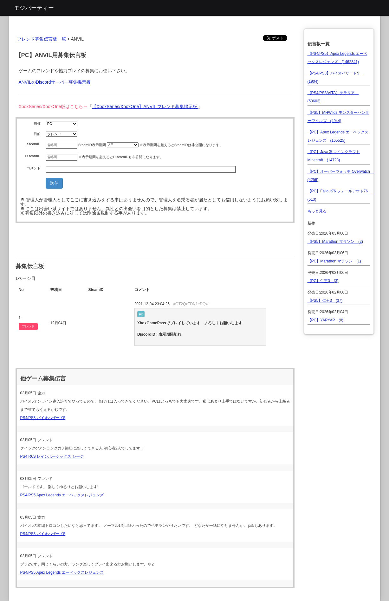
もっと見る (317, 211)
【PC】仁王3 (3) (323, 281)
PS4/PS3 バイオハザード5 (43, 418)
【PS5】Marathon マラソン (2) (335, 241)
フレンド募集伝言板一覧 (41, 39)
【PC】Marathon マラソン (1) (334, 261)
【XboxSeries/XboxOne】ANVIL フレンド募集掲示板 (145, 106)
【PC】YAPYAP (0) (325, 320)
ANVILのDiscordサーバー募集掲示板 (55, 82)
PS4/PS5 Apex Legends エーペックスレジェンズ (62, 495)
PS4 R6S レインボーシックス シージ (52, 456)
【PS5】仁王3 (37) (325, 300)
